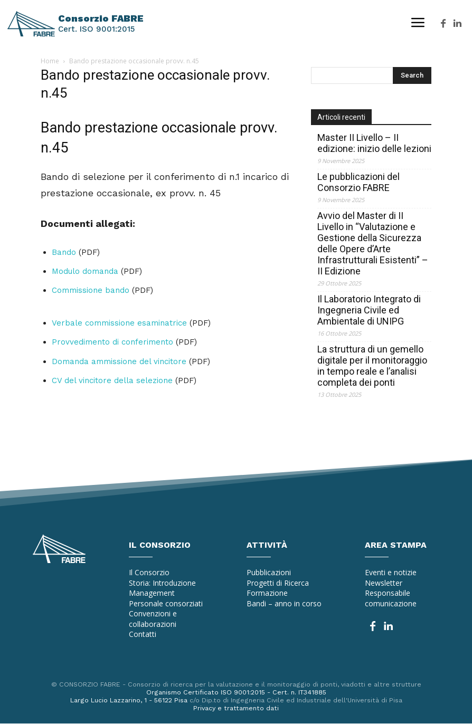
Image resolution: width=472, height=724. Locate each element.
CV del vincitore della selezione (112, 380)
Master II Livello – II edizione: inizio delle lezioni (374, 143)
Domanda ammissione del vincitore (119, 361)
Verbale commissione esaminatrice (119, 323)
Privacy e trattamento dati (236, 708)
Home (50, 60)
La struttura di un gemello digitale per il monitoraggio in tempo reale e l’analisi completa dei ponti (372, 366)
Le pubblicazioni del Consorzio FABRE (358, 182)
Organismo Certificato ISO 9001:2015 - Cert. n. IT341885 (236, 692)
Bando (64, 252)
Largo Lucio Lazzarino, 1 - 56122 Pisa (125, 700)
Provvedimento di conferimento (112, 342)
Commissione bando (90, 290)
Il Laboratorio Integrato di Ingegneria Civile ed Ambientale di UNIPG (369, 310)
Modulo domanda (85, 271)
